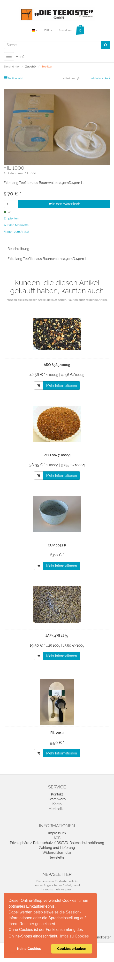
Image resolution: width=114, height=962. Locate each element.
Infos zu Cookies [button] (74, 936)
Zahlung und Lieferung (57, 848)
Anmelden (65, 30)
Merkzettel (57, 809)
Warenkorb (57, 799)
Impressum (57, 833)
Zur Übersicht (15, 78)
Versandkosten (100, 937)
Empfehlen (11, 218)
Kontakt (57, 794)
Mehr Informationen (61, 385)
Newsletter (57, 857)
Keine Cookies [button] (29, 949)
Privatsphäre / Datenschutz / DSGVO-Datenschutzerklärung (57, 843)
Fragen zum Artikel (16, 231)
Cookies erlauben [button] (71, 949)
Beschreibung (18, 249)
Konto (57, 804)
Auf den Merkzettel (16, 225)
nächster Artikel (100, 78)
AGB (56, 838)
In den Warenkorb (64, 204)
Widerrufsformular (57, 852)
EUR (48, 30)
